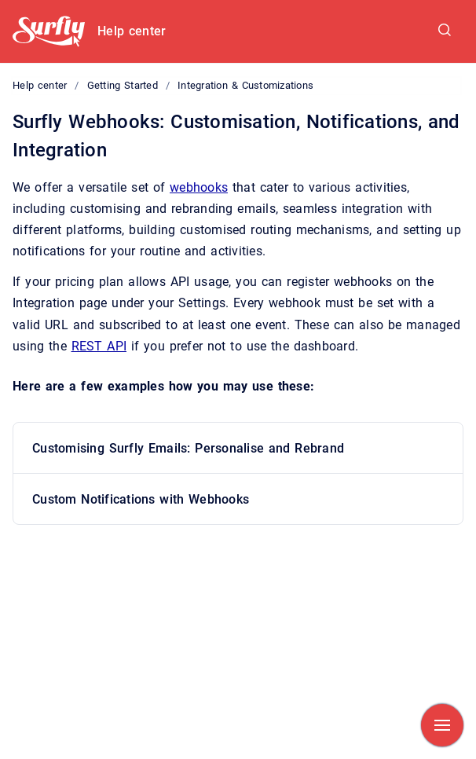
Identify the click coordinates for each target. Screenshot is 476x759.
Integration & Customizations (245, 85)
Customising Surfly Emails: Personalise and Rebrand (188, 448)
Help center (131, 31)
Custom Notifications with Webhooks (140, 499)
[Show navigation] (442, 725)
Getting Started (122, 85)
